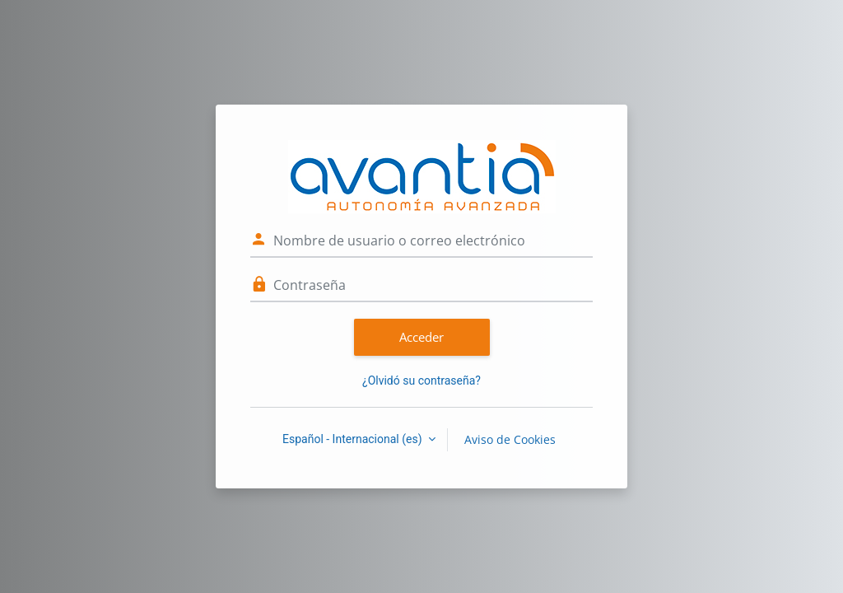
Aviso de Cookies (510, 439)
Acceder (421, 337)
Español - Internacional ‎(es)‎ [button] (353, 439)
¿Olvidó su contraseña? (421, 380)
